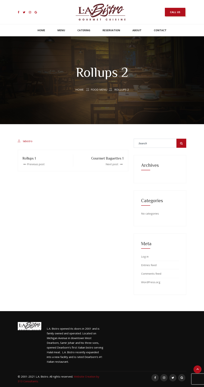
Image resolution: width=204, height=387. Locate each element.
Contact (160, 30)
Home (41, 30)
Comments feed (151, 273)
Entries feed (149, 265)
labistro (27, 141)
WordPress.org (150, 282)
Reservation (111, 30)
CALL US (175, 12)
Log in (145, 256)
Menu (61, 30)
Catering (83, 30)
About (136, 30)
